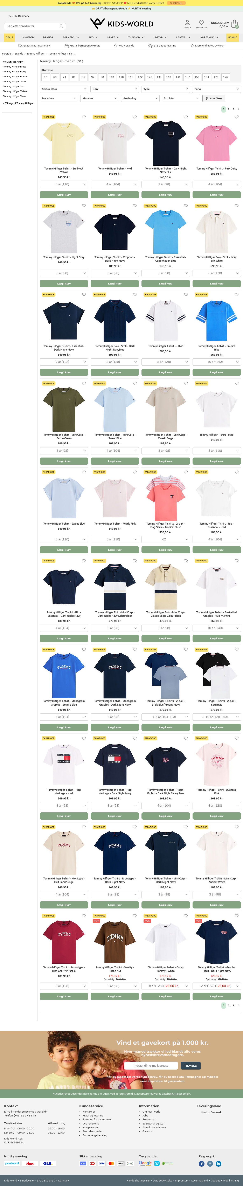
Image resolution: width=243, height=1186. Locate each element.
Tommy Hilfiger (36, 53)
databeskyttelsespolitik (176, 1093)
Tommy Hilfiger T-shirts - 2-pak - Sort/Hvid (216, 703)
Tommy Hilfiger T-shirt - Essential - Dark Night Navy (63, 348)
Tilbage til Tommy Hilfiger (18, 103)
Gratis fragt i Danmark (34, 45)
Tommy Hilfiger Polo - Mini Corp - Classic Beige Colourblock (165, 614)
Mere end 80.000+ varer (207, 45)
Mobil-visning (231, 1180)
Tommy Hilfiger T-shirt (61, 53)
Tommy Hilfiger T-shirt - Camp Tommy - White (165, 969)
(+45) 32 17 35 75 (25, 1115)
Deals (9, 37)
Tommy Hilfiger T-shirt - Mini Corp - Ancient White (216, 880)
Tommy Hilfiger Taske (14, 96)
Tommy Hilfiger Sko (13, 86)
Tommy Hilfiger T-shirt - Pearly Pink (115, 523)
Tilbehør (136, 37)
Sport (113, 37)
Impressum (181, 1180)
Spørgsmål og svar (154, 1123)
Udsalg (232, 37)
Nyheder (28, 37)
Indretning (209, 37)
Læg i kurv (64, 194)
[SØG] (61, 26)
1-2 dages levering (162, 46)
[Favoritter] (84, 117)
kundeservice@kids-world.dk (30, 1111)
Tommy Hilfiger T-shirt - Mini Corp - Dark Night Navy (166, 880)
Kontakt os (89, 1111)
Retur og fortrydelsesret (97, 1119)
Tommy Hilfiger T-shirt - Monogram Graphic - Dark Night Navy (115, 703)
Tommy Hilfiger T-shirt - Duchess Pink (216, 792)
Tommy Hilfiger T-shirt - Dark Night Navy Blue (166, 170)
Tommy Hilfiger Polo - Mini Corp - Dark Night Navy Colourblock (114, 614)
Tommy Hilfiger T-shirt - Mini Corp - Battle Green (64, 436)
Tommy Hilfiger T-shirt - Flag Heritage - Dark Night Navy (115, 792)
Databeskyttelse (162, 1180)
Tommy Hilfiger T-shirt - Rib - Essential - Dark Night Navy (64, 614)
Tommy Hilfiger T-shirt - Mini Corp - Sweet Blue (115, 436)
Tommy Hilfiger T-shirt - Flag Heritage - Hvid (64, 792)
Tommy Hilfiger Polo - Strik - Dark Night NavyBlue (115, 348)
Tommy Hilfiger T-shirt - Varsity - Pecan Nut (115, 969)
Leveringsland (199, 1180)
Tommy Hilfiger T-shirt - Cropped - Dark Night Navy (115, 259)
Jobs (145, 1115)
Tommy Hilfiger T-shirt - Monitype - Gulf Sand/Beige (64, 880)
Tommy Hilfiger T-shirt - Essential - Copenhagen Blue (165, 259)
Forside (6, 53)
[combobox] (64, 184)
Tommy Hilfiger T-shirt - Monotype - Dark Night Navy (115, 880)
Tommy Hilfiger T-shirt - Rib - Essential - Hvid (217, 525)
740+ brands (124, 45)
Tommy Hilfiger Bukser (15, 76)
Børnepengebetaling (95, 1135)
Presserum (149, 1119)
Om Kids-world (151, 1111)
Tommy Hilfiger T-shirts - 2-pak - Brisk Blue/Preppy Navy (165, 703)
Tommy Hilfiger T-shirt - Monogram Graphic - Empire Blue (64, 703)
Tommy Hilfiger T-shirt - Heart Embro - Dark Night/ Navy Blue (165, 792)
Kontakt (11, 1106)
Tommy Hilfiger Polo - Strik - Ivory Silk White (216, 259)
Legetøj (183, 37)
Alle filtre (214, 98)
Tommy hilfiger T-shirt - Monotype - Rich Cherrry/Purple (64, 969)
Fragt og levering (93, 1115)
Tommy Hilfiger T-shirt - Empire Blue (216, 348)
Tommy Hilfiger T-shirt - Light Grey (63, 257)
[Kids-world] (121, 24)
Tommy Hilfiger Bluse (14, 66)
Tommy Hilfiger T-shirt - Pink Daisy (216, 168)
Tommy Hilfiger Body (14, 71)
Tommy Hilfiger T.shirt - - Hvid (165, 346)
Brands (48, 37)
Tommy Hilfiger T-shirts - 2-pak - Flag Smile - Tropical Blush (165, 525)
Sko (93, 37)
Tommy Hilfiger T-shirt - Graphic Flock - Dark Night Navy (217, 969)
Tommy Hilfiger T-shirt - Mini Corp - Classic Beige (166, 436)
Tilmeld (190, 1066)
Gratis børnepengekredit (82, 46)
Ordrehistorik (91, 1123)
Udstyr (160, 37)
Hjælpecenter (91, 1127)
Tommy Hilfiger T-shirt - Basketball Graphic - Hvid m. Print (216, 614)
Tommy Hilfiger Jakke (14, 81)
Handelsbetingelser (138, 1180)
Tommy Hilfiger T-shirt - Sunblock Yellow (63, 170)
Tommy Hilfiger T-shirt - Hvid (115, 168)
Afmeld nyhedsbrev (154, 1127)
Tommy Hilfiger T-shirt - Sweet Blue (64, 523)
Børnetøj (70, 37)
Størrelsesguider (93, 1131)
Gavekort (148, 1131)
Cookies (215, 1180)
